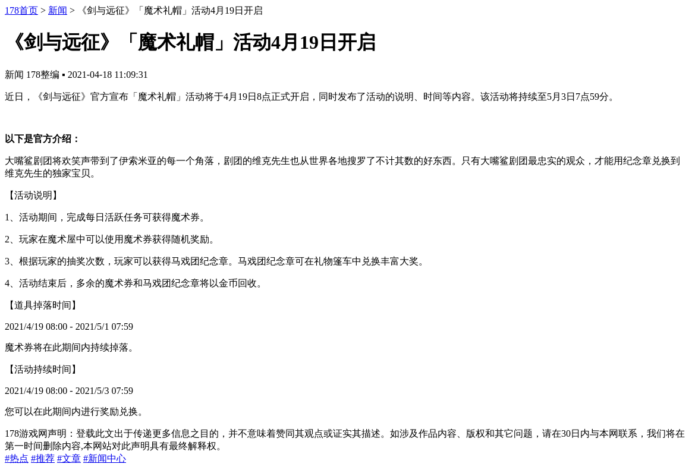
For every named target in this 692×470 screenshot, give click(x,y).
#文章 (69, 458)
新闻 (57, 10)
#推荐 (43, 458)
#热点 (17, 458)
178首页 (21, 10)
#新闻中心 (104, 458)
